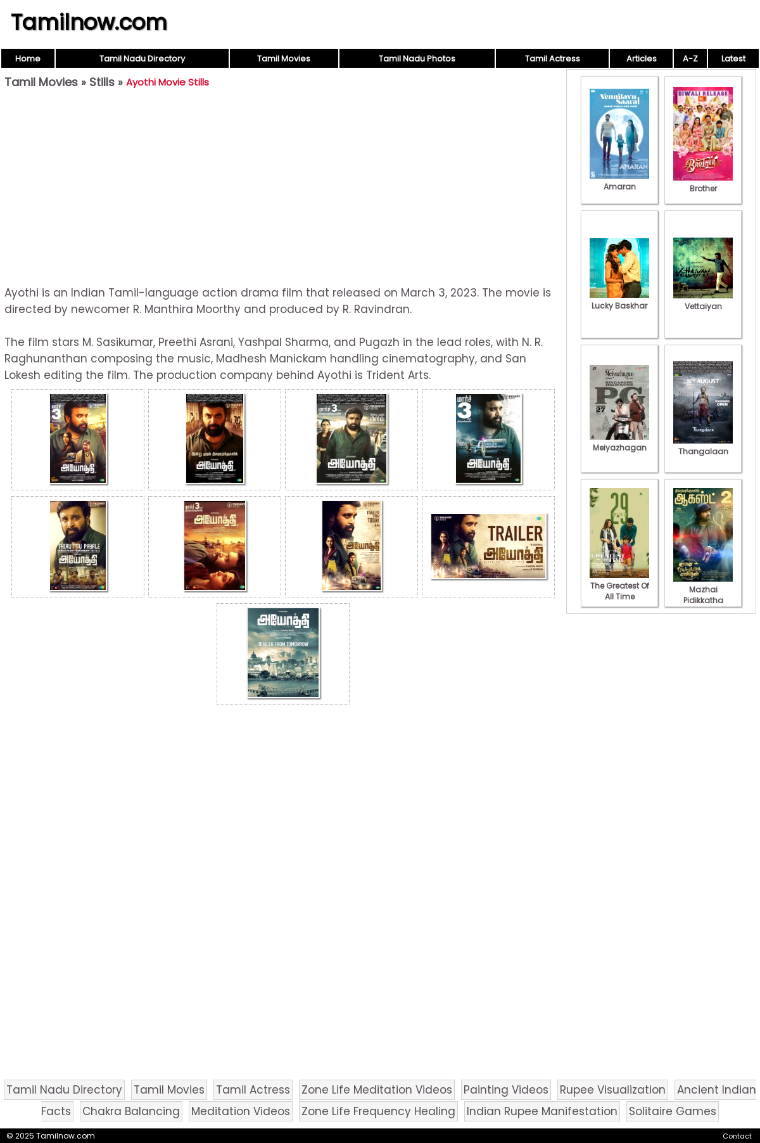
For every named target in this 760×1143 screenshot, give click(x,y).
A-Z (690, 59)
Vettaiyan (703, 301)
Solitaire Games (672, 1111)
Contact (737, 1136)
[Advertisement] (283, 187)
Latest (733, 59)
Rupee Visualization (613, 1089)
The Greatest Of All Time (619, 586)
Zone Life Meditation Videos (376, 1089)
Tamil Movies (283, 59)
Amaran (619, 181)
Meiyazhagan (619, 442)
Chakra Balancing (131, 1111)
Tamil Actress (552, 59)
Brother (703, 183)
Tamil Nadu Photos (417, 59)
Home (28, 59)
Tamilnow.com (89, 22)
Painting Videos (506, 1089)
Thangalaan (703, 446)
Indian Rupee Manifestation (542, 1111)
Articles (641, 59)
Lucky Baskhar (619, 300)
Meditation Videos (240, 1111)
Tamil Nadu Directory (142, 59)
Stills (102, 82)
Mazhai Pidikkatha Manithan (703, 594)
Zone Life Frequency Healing (378, 1111)
